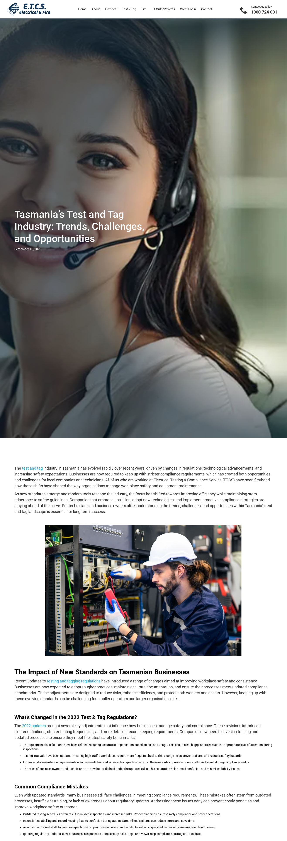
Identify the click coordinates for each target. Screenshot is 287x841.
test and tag (32, 468)
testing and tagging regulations (73, 681)
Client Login (188, 9)
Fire (143, 9)
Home (82, 9)
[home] (28, 9)
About (96, 9)
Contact (206, 9)
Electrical (111, 9)
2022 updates (34, 725)
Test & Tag (129, 9)
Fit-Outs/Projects (163, 9)
